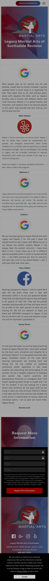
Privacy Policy (22, 571)
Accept (24, 577)
